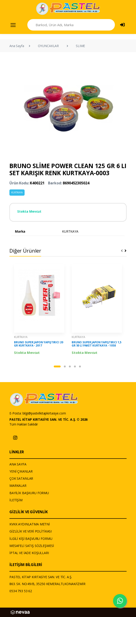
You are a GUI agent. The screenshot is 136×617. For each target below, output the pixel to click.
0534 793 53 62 (20, 591)
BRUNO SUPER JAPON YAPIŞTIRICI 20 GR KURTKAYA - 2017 (38, 343)
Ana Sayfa (16, 46)
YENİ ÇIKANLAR (21, 471)
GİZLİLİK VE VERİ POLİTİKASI (30, 531)
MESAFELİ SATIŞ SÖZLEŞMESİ (31, 546)
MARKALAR (17, 485)
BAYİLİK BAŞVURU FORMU (29, 493)
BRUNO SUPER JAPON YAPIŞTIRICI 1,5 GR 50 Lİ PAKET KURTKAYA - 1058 (96, 343)
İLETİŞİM (16, 500)
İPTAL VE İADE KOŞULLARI (29, 553)
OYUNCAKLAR (48, 46)
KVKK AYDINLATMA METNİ (29, 524)
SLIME (80, 46)
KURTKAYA (17, 192)
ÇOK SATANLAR (21, 478)
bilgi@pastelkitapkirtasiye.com (44, 413)
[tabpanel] (39, 309)
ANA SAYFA (17, 464)
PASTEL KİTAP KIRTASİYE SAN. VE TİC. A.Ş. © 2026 (48, 419)
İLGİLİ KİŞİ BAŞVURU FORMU (30, 538)
